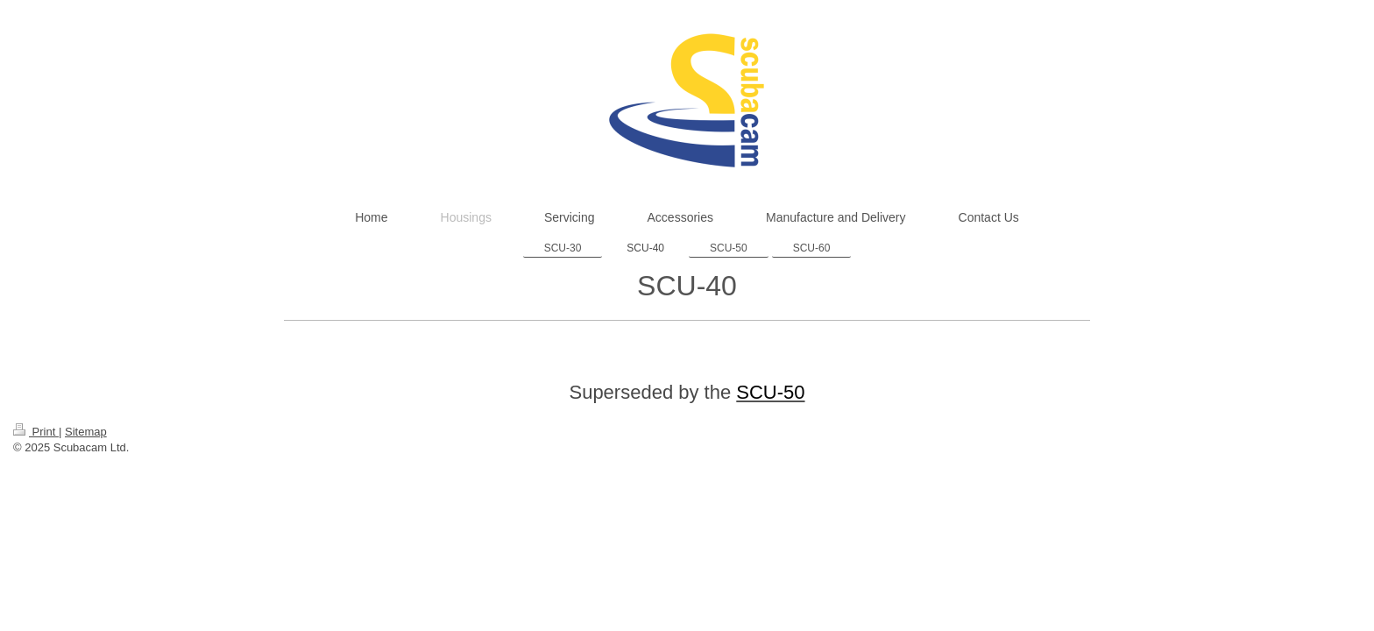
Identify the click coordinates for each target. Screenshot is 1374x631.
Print (36, 431)
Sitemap (86, 431)
